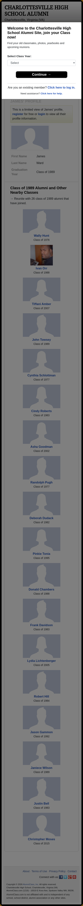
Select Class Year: (19, 56)
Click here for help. (51, 93)
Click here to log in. (61, 87)
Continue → (41, 74)
